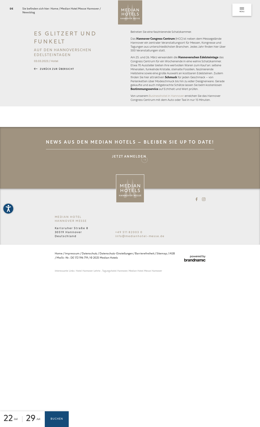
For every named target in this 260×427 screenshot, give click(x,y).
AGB (172, 348)
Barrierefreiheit (145, 348)
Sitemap (162, 348)
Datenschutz (90, 348)
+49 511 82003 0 (129, 327)
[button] (8, 209)
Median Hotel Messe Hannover (80, 9)
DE (12, 9)
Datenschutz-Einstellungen (116, 348)
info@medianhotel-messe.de (139, 331)
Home (55, 9)
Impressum (72, 348)
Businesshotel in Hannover (166, 191)
